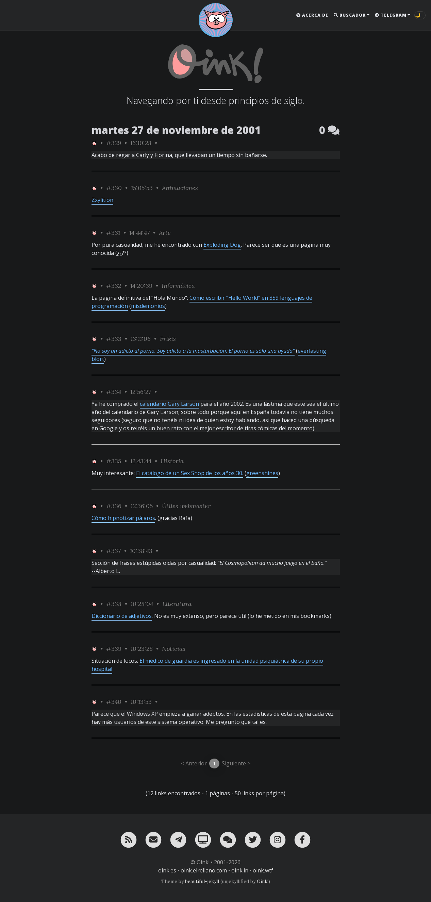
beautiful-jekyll (202, 881)
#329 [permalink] (113, 143)
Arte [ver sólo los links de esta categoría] (165, 233)
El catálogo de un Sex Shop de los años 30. (189, 473)
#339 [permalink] (113, 649)
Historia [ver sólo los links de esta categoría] (172, 461)
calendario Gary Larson (169, 403)
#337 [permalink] (113, 551)
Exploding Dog (222, 244)
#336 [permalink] (113, 506)
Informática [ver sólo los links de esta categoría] (178, 286)
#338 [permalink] (113, 604)
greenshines (262, 473)
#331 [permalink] (113, 233)
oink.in (239, 870)
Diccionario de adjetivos (122, 616)
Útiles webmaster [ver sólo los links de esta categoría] (186, 506)
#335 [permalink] (113, 461)
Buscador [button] (350, 15)
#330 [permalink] (114, 188)
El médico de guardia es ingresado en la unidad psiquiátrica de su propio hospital (207, 665)
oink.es (167, 870)
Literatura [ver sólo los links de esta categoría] (177, 604)
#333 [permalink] (113, 339)
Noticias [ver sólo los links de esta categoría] (173, 649)
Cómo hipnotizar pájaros (123, 518)
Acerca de (312, 15)
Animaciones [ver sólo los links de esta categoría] (180, 188)
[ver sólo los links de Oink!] (94, 143)
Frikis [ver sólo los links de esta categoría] (168, 339)
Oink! (262, 881)
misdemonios (148, 306)
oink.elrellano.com (204, 870)
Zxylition (102, 200)
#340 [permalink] (113, 702)
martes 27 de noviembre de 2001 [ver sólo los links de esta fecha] (176, 130)
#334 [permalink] (113, 392)
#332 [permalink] (113, 286)
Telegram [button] (391, 15)
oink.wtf (263, 870)
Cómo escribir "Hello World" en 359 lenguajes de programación (202, 302)
